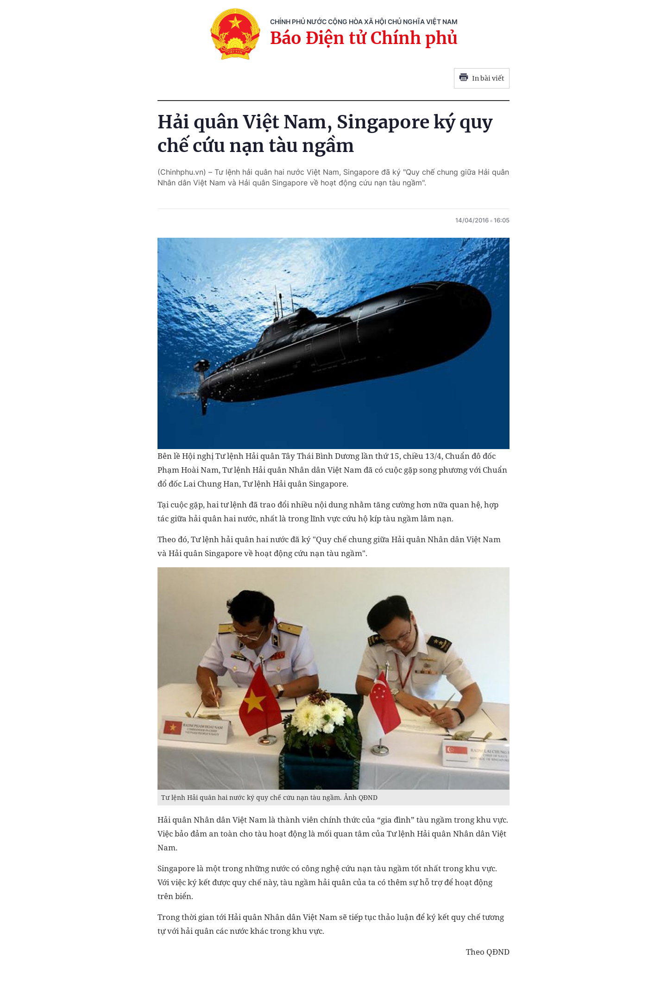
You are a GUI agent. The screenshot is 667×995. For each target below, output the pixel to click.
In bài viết (481, 78)
